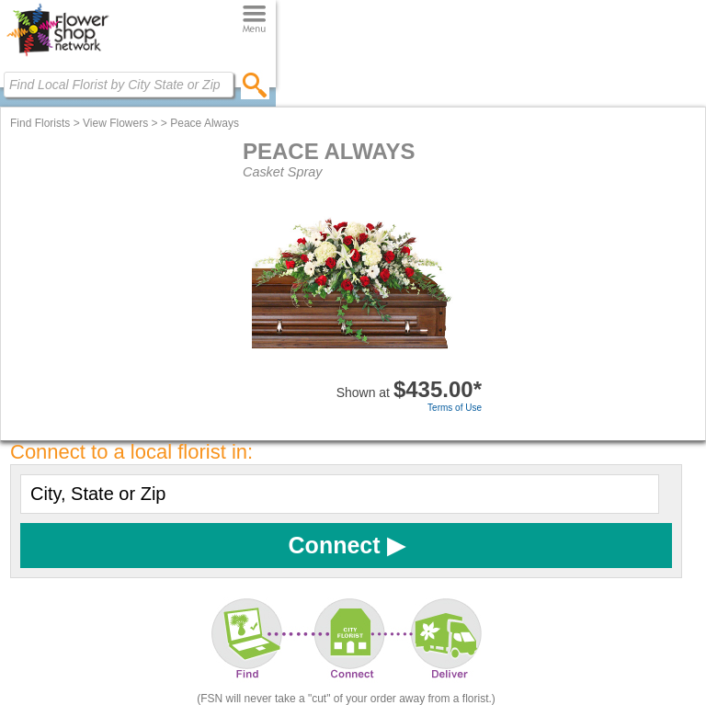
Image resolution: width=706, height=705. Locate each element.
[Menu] (254, 20)
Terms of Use (454, 408)
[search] (255, 84)
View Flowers (115, 123)
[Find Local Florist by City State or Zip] (118, 84)
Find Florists (40, 123)
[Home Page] (57, 56)
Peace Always (204, 123)
